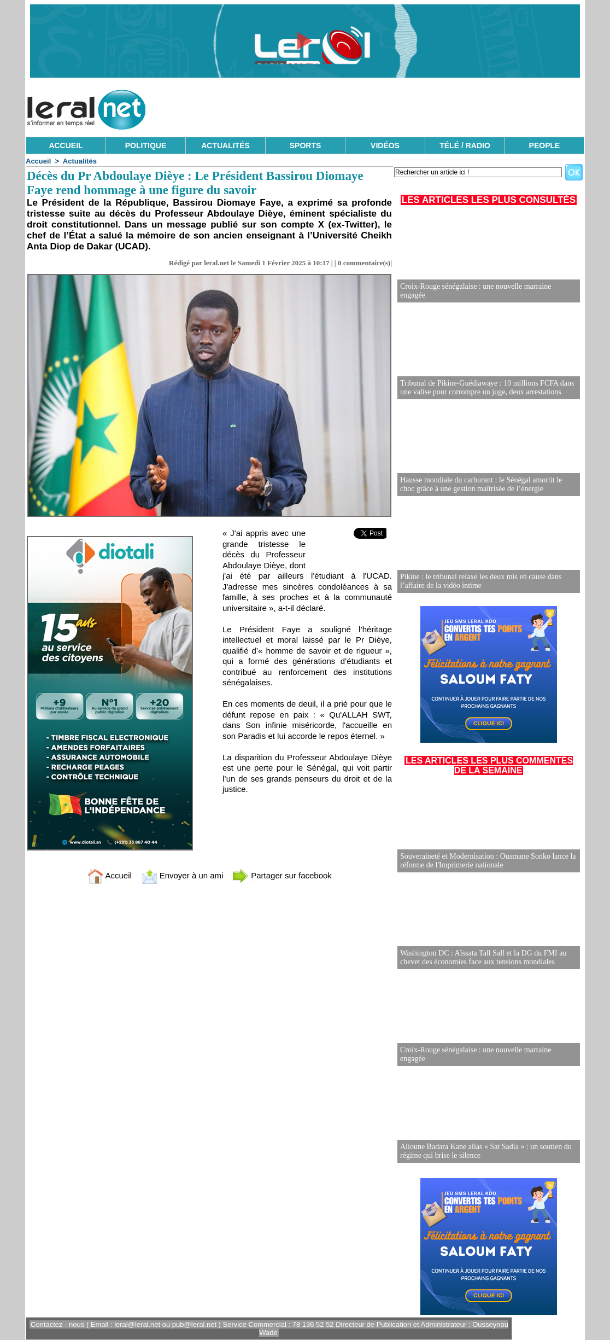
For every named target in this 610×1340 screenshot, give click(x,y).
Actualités (80, 161)
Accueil (38, 161)
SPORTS (305, 145)
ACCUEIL (66, 145)
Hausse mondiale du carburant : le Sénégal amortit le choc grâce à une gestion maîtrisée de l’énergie (481, 484)
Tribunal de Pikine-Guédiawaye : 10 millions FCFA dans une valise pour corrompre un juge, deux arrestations (487, 387)
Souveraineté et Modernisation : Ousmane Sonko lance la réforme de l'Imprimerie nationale (488, 860)
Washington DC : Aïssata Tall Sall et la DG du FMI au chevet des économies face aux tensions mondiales (483, 957)
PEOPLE (544, 145)
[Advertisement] (385, 106)
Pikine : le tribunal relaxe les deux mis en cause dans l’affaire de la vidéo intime (480, 581)
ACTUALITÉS (225, 145)
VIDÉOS (385, 145)
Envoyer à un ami (182, 875)
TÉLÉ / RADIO (464, 145)
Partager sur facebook (282, 875)
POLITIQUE (145, 145)
